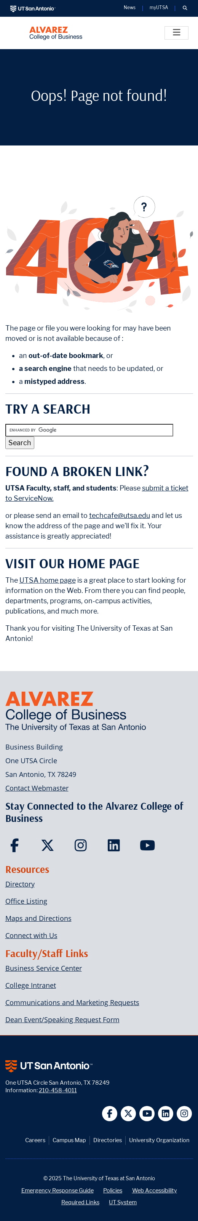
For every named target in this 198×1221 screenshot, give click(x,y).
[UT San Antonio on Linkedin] (166, 1114)
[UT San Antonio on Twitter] (128, 1114)
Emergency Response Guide (57, 1190)
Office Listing (26, 901)
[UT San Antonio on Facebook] (110, 1114)
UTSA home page (47, 580)
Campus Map (69, 1140)
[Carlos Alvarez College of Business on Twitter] (49, 847)
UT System (123, 1202)
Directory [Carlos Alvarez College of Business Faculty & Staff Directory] (20, 884)
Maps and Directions (38, 918)
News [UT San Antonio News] (130, 8)
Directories (107, 1140)
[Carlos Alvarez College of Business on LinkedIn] (115, 847)
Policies (112, 1190)
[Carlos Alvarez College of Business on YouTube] (148, 847)
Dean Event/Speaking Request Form (62, 1019)
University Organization (159, 1140)
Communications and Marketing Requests (72, 1002)
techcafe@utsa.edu (119, 515)
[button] (185, 8)
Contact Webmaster (37, 788)
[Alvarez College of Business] (56, 32)
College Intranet (30, 985)
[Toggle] (176, 33)
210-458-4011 (58, 1090)
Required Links (80, 1202)
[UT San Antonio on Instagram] (184, 1114)
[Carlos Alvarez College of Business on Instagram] (82, 847)
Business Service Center (43, 968)
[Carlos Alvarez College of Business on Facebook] (16, 847)
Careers (35, 1140)
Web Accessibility (154, 1190)
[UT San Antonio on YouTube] (147, 1114)
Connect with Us (31, 935)
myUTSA (159, 8)
